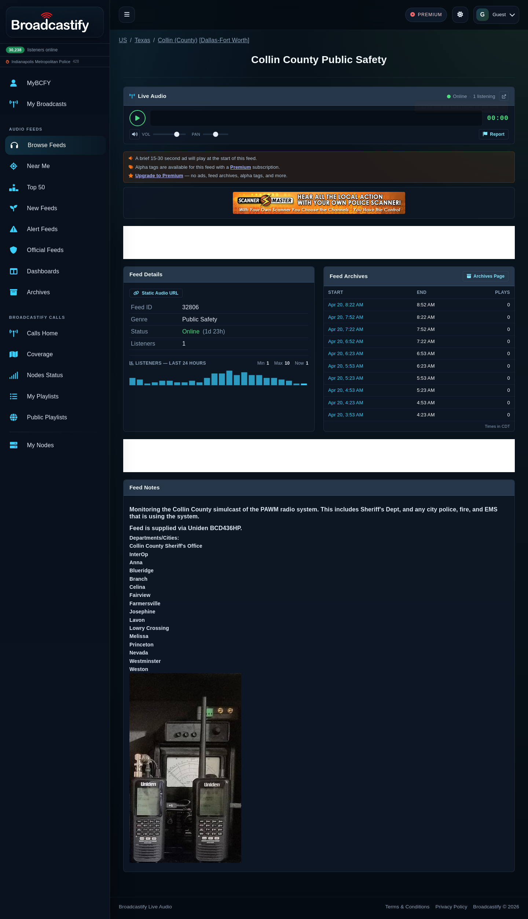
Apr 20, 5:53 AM (345, 366)
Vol (146, 134)
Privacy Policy (451, 906)
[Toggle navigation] (127, 15)
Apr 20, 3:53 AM (345, 414)
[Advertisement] (319, 242)
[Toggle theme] (460, 15)
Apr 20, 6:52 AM (345, 341)
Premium (240, 167)
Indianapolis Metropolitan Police (41, 61)
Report (494, 134)
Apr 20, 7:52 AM (345, 317)
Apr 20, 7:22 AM (345, 329)
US (123, 40)
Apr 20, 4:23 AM (345, 402)
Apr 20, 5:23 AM (345, 378)
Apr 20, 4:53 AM (345, 390)
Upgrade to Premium (159, 175)
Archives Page (486, 276)
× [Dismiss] (503, 109)
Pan (196, 134)
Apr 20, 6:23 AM (345, 353)
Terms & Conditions (407, 906)
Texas (142, 40)
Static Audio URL (156, 293)
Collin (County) (177, 40)
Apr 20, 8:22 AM (345, 304)
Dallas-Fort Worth (224, 40)
